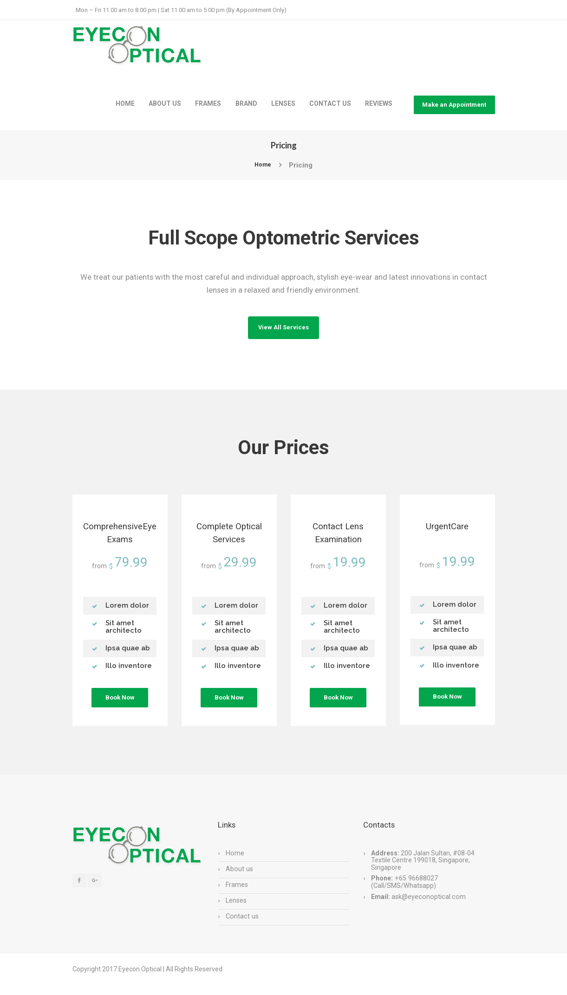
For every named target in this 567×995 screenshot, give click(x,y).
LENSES (283, 103)
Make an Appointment (454, 104)
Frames (237, 892)
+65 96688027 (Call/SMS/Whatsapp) (404, 890)
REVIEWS (378, 103)
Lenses (236, 908)
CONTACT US (330, 103)
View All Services (284, 330)
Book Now (120, 706)
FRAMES (208, 103)
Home (263, 165)
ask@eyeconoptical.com (427, 904)
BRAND (246, 103)
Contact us (241, 924)
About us (239, 876)
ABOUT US (165, 103)
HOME (125, 103)
